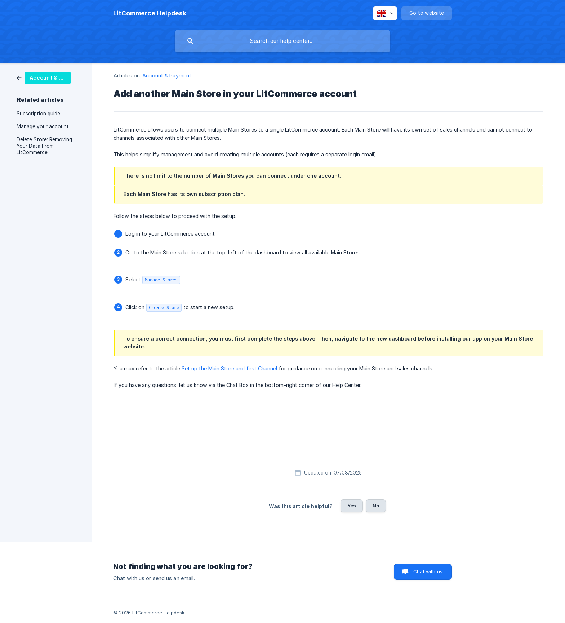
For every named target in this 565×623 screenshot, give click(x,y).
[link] (44, 77)
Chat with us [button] (427, 571)
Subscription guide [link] (38, 113)
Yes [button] (351, 505)
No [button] (376, 505)
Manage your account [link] (43, 126)
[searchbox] (282, 41)
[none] (149, 13)
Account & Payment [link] (166, 75)
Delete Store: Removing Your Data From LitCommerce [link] (44, 146)
